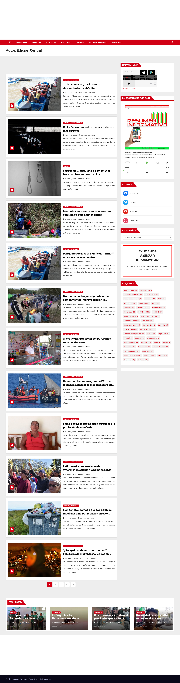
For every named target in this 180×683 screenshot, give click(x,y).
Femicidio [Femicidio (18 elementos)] (147, 321)
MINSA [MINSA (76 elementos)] (128, 338)
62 (67, 584)
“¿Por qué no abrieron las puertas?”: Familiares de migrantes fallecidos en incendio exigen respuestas (86, 554)
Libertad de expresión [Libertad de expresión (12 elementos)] (134, 334)
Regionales (74, 80)
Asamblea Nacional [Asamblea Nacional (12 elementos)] (133, 299)
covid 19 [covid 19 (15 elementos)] (157, 312)
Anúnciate (117, 42)
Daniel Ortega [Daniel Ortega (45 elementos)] (131, 316)
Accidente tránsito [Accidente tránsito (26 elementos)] (133, 294)
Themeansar (46, 679)
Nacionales (56, 612)
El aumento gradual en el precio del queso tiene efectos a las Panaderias (111, 618)
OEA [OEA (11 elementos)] (157, 342)
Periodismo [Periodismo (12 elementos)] (130, 347)
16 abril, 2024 (60, 622)
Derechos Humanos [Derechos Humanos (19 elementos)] (150, 316)
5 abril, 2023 (71, 262)
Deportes (51, 42)
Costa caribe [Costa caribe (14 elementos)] (159, 307)
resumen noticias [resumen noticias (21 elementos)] (132, 355)
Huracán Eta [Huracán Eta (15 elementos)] (149, 325)
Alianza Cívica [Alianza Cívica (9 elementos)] (151, 294)
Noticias (36, 42)
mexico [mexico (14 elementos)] (151, 334)
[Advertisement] (61, 67)
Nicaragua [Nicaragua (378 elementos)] (153, 338)
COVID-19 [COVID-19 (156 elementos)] (144, 312)
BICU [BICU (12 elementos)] (161, 299)
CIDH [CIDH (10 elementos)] (155, 303)
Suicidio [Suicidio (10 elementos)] (162, 355)
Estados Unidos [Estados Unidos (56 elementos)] (131, 321)
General (66, 122)
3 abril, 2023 (71, 432)
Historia (65, 42)
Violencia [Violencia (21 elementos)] (143, 360)
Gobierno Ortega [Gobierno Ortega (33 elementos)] (132, 325)
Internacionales (76, 122)
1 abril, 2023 (70, 518)
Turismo (79, 42)
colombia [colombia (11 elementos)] (129, 307)
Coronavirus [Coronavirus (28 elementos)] (143, 307)
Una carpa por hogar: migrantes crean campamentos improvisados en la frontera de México (86, 300)
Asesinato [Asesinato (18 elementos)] (150, 299)
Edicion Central (87, 92)
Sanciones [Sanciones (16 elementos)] (149, 355)
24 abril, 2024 (18, 622)
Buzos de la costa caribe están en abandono (152, 617)
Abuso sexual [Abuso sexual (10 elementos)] (130, 290)
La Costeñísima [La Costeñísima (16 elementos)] (147, 329)
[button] (172, 42)
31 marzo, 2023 (71, 558)
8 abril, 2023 (71, 179)
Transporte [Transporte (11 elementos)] (129, 360)
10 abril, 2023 (71, 92)
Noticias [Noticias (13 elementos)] (146, 342)
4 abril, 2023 (71, 347)
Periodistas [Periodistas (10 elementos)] (144, 347)
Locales (66, 80)
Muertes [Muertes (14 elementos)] (139, 338)
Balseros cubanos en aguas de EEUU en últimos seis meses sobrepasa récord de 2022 (87, 385)
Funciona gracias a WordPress (17, 679)
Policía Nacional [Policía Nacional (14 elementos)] (161, 347)
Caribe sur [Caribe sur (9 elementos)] (144, 303)
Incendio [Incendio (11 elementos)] (163, 325)
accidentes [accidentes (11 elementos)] (146, 290)
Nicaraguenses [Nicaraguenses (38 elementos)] (131, 342)
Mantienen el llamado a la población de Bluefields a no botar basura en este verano (87, 513)
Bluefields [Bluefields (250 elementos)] (130, 303)
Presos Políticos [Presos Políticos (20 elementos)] (132, 351)
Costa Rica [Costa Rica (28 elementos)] (129, 312)
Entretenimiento (98, 42)
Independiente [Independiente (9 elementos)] (131, 329)
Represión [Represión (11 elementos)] (147, 351)
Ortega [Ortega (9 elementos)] (166, 342)
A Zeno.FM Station (130, 88)
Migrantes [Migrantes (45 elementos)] (164, 334)
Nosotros (21, 42)
